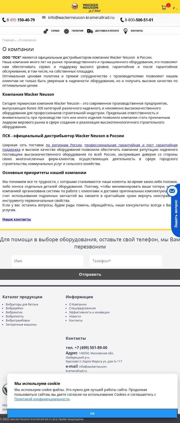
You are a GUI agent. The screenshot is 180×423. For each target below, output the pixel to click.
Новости (75, 316)
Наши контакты (16, 219)
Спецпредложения (82, 308)
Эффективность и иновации (89, 312)
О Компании (78, 304)
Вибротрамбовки (18, 320)
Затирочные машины (21, 324)
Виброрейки (14, 308)
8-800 (139, 20)
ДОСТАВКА (107, 31)
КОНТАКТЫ (137, 31)
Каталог (4, 7)
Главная (8, 40)
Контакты (76, 320)
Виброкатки (14, 312)
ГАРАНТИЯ (77, 31)
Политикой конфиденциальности (41, 399)
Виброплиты (15, 316)
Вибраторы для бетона (22, 304)
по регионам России (64, 145)
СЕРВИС (55, 31)
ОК (92, 414)
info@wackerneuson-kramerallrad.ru (81, 17)
